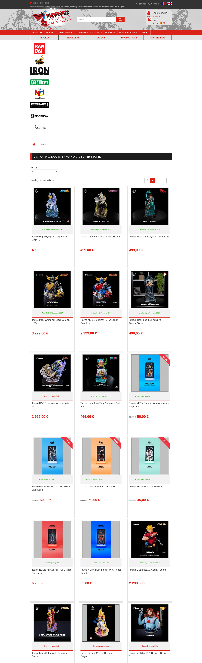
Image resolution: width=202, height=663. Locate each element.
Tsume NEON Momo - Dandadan (146, 486)
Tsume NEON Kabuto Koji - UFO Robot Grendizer (52, 571)
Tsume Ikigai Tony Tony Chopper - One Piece (100, 405)
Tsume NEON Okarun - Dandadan (98, 486)
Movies (50, 32)
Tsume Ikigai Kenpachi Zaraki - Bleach (100, 236)
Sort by (33, 167)
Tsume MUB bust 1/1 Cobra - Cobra (147, 570)
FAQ (148, 4)
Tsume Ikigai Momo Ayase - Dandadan (149, 236)
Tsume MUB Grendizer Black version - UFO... (51, 321)
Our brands (157, 37)
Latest (101, 37)
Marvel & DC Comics (89, 32)
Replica (44, 37)
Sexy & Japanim (128, 32)
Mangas (37, 32)
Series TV (110, 32)
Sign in (157, 16)
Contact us (155, 4)
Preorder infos (140, 4)
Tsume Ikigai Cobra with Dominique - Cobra (51, 655)
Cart (156, 21)
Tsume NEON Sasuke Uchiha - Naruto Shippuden (51, 488)
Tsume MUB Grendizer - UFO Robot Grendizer (99, 321)
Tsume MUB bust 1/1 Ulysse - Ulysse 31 (148, 655)
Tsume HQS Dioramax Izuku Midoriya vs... (51, 405)
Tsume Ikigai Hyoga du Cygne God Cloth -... (49, 238)
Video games (66, 32)
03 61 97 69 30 (41, 3)
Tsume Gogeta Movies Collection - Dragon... (98, 655)
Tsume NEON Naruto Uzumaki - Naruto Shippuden (149, 405)
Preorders (72, 37)
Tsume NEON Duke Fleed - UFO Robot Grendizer (100, 571)
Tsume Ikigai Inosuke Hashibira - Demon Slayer (145, 321)
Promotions (129, 37)
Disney (145, 32)
